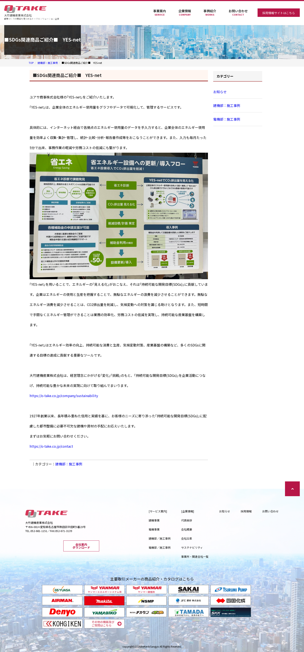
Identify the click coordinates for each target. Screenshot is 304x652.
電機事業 (154, 529)
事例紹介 (210, 12)
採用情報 (246, 511)
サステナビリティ (192, 547)
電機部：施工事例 (226, 119)
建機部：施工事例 (48, 63)
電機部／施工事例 (160, 547)
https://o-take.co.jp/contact (51, 446)
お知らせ (220, 91)
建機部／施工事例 (160, 538)
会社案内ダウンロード (81, 546)
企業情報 (184, 12)
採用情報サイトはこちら (278, 13)
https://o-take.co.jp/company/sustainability (64, 395)
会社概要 (186, 529)
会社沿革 (186, 538)
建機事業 (154, 520)
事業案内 (159, 12)
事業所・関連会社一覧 (195, 556)
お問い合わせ (238, 12)
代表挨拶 (186, 520)
